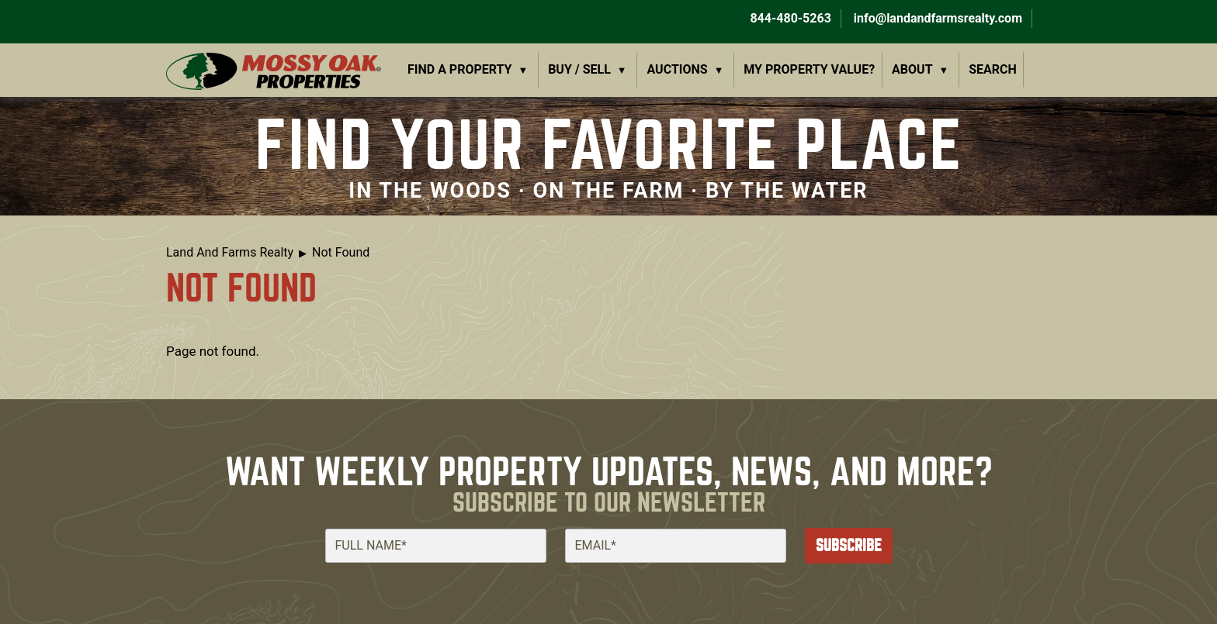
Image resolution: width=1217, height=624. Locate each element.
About (912, 69)
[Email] (675, 546)
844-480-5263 (788, 18)
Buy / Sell (579, 69)
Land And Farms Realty (229, 252)
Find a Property (459, 69)
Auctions (677, 69)
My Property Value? (809, 69)
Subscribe (849, 545)
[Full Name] (435, 546)
